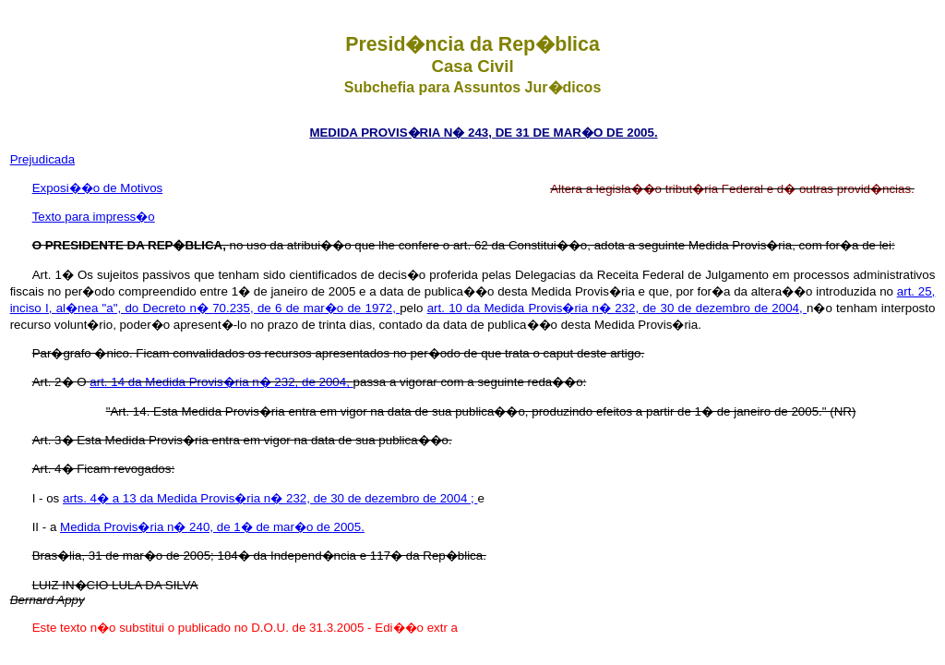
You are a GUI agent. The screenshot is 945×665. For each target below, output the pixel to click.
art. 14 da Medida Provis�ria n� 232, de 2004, (221, 382)
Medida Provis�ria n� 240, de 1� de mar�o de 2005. (212, 527)
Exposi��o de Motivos (97, 188)
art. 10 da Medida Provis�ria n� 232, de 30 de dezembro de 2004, (617, 308)
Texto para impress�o (93, 217)
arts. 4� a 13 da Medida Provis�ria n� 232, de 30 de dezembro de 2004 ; (270, 498)
